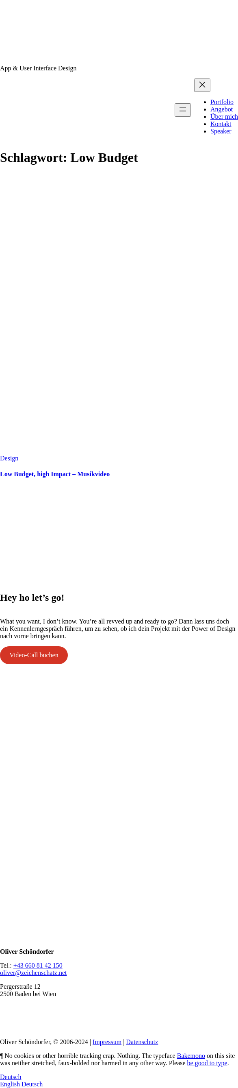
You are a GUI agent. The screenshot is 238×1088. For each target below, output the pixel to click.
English (11, 1084)
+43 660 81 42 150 (38, 965)
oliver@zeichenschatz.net (33, 972)
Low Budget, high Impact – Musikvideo (55, 474)
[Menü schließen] (202, 85)
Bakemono (191, 1055)
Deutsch (10, 1076)
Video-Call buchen (33, 655)
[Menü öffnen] (183, 110)
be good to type (207, 1063)
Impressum (107, 1041)
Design (9, 458)
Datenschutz (142, 1041)
